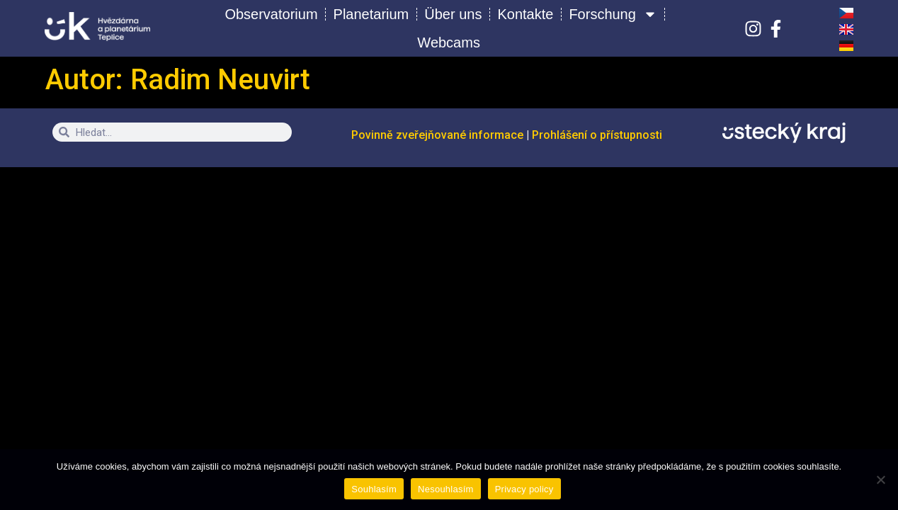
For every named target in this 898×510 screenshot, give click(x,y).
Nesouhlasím (446, 489)
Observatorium (270, 14)
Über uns (453, 14)
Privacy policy (524, 489)
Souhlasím (374, 489)
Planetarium (371, 14)
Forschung (613, 14)
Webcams (448, 42)
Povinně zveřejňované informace (438, 135)
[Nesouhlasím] (880, 479)
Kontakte (525, 14)
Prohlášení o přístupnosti (597, 135)
